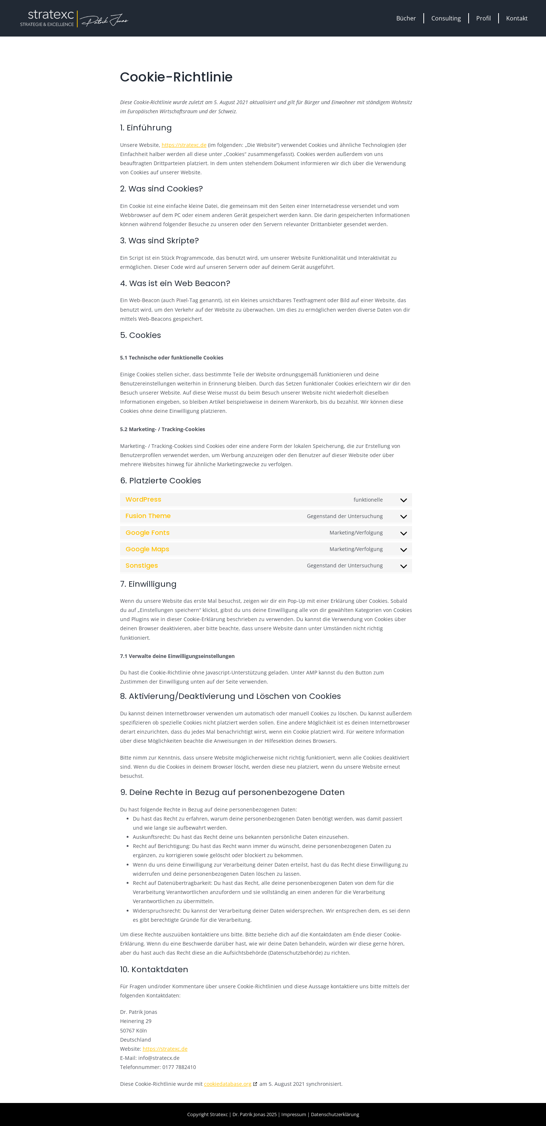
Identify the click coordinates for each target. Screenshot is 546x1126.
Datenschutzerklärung (335, 1114)
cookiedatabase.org (227, 1083)
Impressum (293, 1114)
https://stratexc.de (184, 144)
